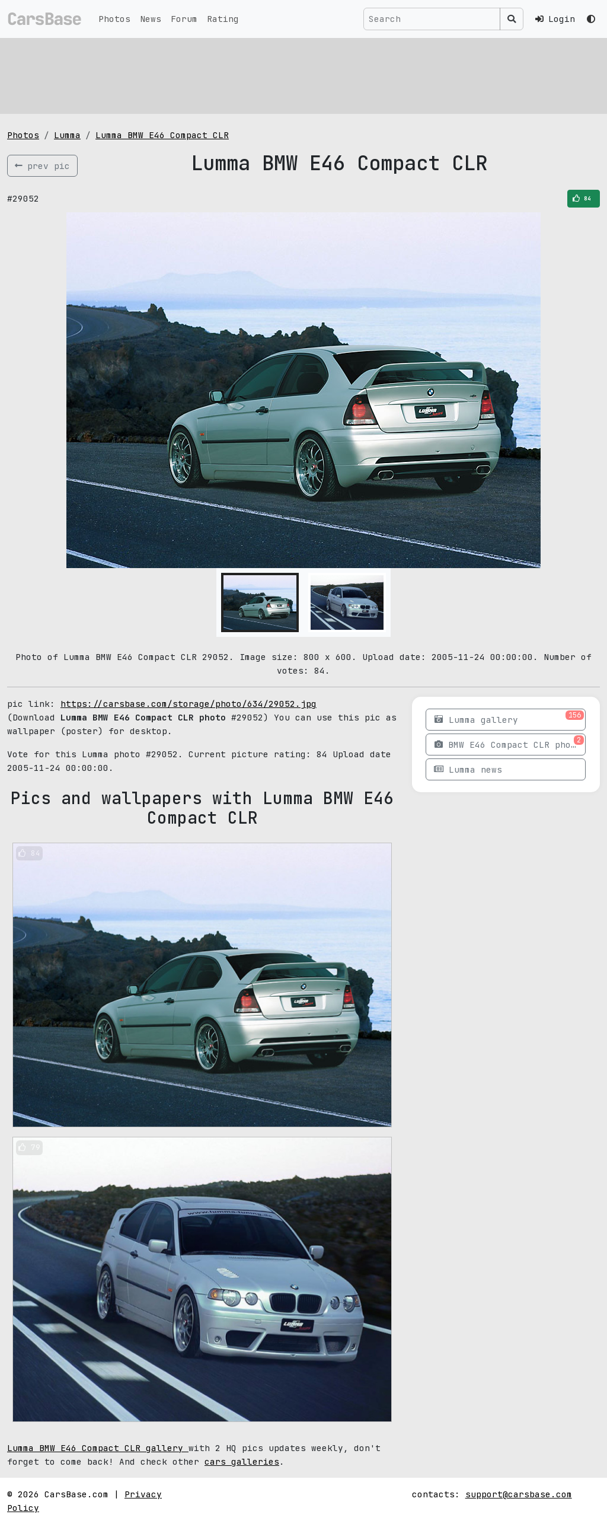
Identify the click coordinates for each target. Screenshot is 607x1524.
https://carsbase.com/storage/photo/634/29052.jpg (188, 703)
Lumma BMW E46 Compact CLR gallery (98, 1447)
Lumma (67, 135)
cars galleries (242, 1461)
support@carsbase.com (518, 1494)
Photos (114, 18)
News (150, 18)
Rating (223, 18)
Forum (184, 18)
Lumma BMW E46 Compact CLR (162, 135)
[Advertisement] (303, 74)
